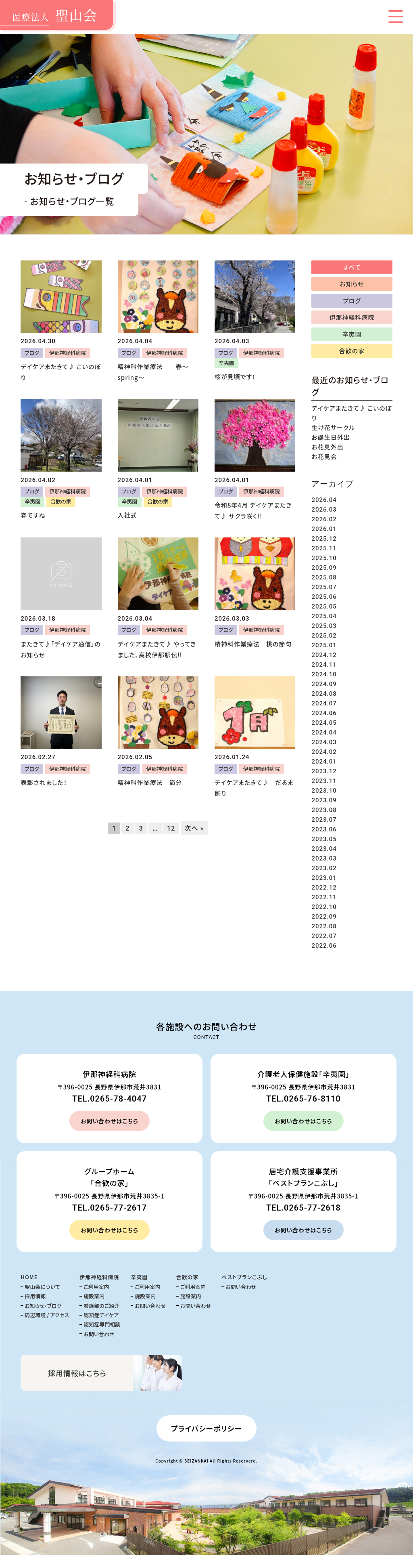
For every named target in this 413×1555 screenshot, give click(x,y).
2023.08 (323, 810)
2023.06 (323, 829)
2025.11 (323, 548)
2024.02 (323, 751)
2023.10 (323, 790)
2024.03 (323, 742)
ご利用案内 (96, 1287)
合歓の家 (60, 501)
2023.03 (323, 858)
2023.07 (323, 819)
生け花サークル (333, 427)
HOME (29, 1277)
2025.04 (323, 616)
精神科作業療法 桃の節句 (253, 644)
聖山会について (42, 1287)
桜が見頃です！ (235, 376)
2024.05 (323, 722)
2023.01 (323, 877)
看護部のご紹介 (101, 1305)
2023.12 (323, 771)
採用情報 (35, 1296)
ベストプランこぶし (244, 1277)
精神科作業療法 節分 (150, 782)
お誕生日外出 (330, 437)
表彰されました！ (44, 782)
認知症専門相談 (101, 1324)
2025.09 (323, 567)
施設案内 (93, 1296)
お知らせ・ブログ (43, 1305)
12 (171, 828)
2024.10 (323, 674)
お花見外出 (327, 447)
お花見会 (324, 456)
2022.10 (323, 907)
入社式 (127, 515)
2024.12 (323, 655)
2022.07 (323, 936)
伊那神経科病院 (67, 353)
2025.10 (323, 558)
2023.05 (323, 839)
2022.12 (323, 887)
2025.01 (323, 645)
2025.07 (323, 587)
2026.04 (323, 500)
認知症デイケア (101, 1315)
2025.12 (323, 538)
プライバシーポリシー (206, 1428)
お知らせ (352, 283)
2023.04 (323, 848)
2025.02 (323, 635)
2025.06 (323, 596)
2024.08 (323, 693)
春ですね (33, 515)
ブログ (32, 353)
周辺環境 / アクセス (47, 1315)
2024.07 (323, 703)
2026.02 (323, 519)
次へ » (194, 828)
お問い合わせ (98, 1334)
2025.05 (323, 606)
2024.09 (323, 684)
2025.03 (323, 626)
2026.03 (323, 509)
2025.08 (323, 577)
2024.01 (323, 761)
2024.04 (323, 732)
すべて (352, 267)
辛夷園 (226, 363)
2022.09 (323, 916)
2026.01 (323, 529)
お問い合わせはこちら (109, 1121)
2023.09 (323, 800)
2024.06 (323, 713)
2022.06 (323, 945)
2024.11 (323, 664)
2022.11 (323, 897)
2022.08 (323, 926)
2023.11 (323, 781)
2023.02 (323, 868)
